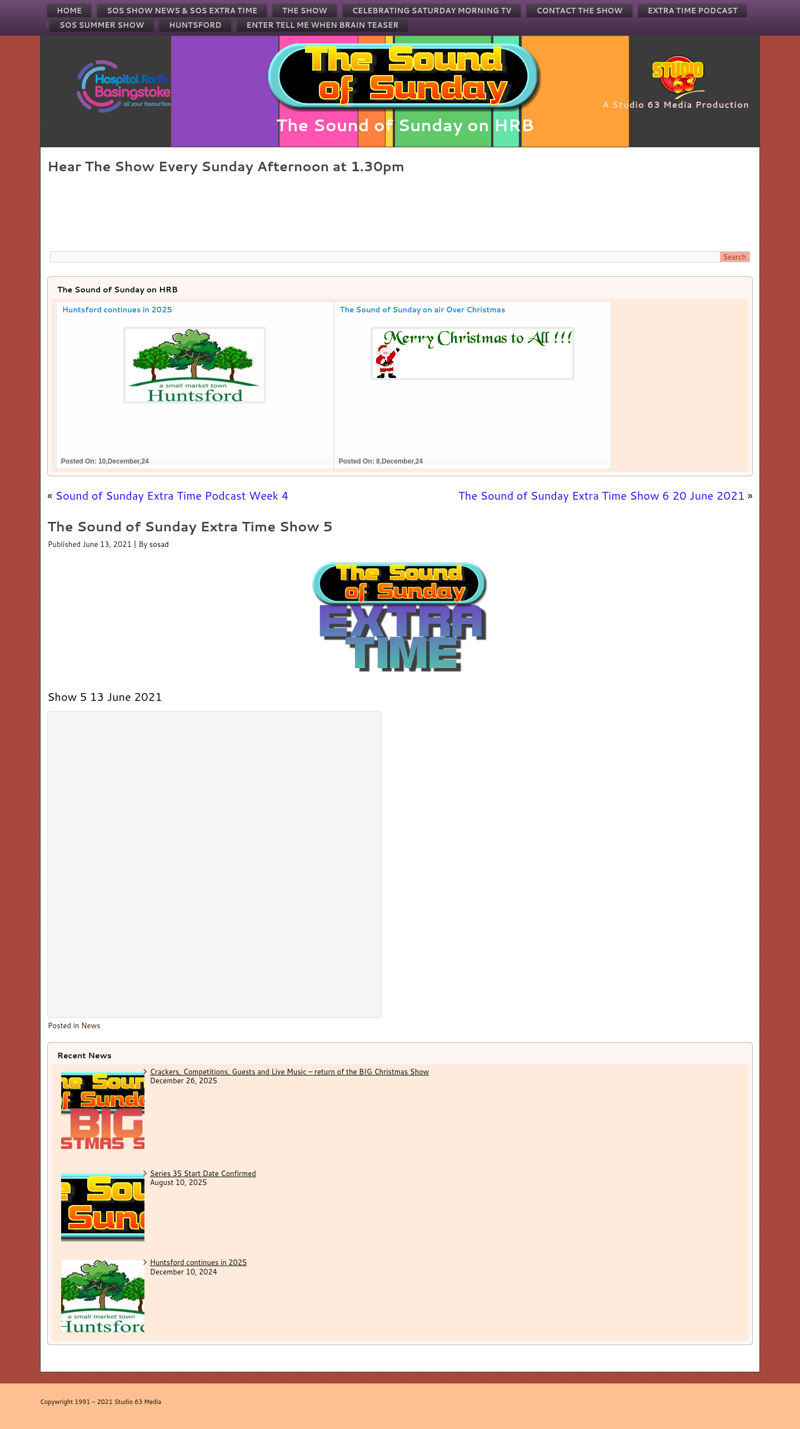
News (91, 1025)
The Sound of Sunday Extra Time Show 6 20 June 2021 (601, 495)
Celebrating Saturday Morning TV (432, 11)
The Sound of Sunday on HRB (405, 125)
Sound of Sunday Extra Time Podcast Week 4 (172, 495)
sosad (159, 544)
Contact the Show (579, 11)
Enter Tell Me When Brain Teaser (323, 25)
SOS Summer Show (101, 25)
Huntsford (195, 25)
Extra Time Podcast (693, 11)
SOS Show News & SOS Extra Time (182, 11)
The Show (304, 11)
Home (69, 11)
